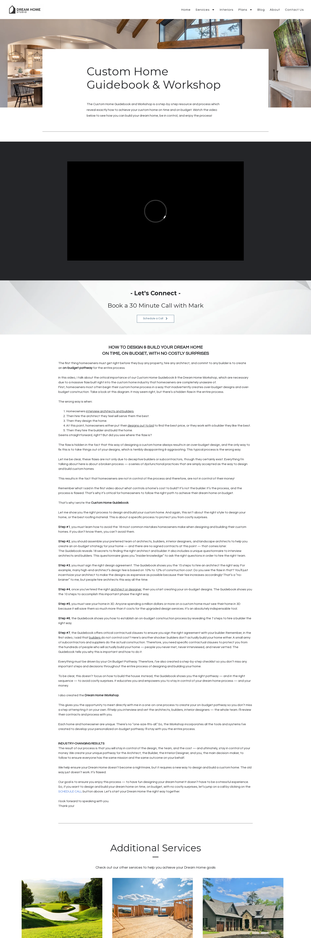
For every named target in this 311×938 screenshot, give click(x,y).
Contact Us (294, 9)
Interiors (226, 9)
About (275, 9)
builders (95, 637)
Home (186, 9)
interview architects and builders (110, 411)
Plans (245, 9)
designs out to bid (141, 425)
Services (205, 9)
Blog (261, 9)
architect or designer (126, 589)
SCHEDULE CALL (70, 791)
